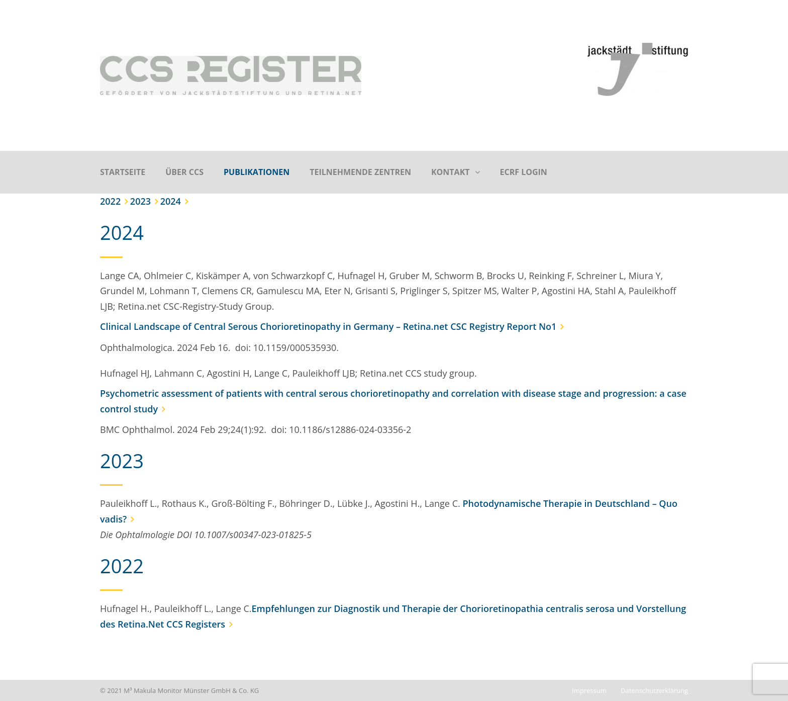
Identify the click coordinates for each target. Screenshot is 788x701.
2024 (170, 201)
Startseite (122, 172)
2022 (110, 201)
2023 (140, 201)
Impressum (589, 690)
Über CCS (184, 172)
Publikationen (256, 172)
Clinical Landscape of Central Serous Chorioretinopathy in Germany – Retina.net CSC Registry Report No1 (328, 326)
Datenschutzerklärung (654, 690)
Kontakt (450, 172)
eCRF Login (523, 172)
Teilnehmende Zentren (360, 172)
